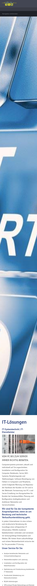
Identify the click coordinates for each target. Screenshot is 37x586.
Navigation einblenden (10, 14)
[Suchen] (18, 9)
